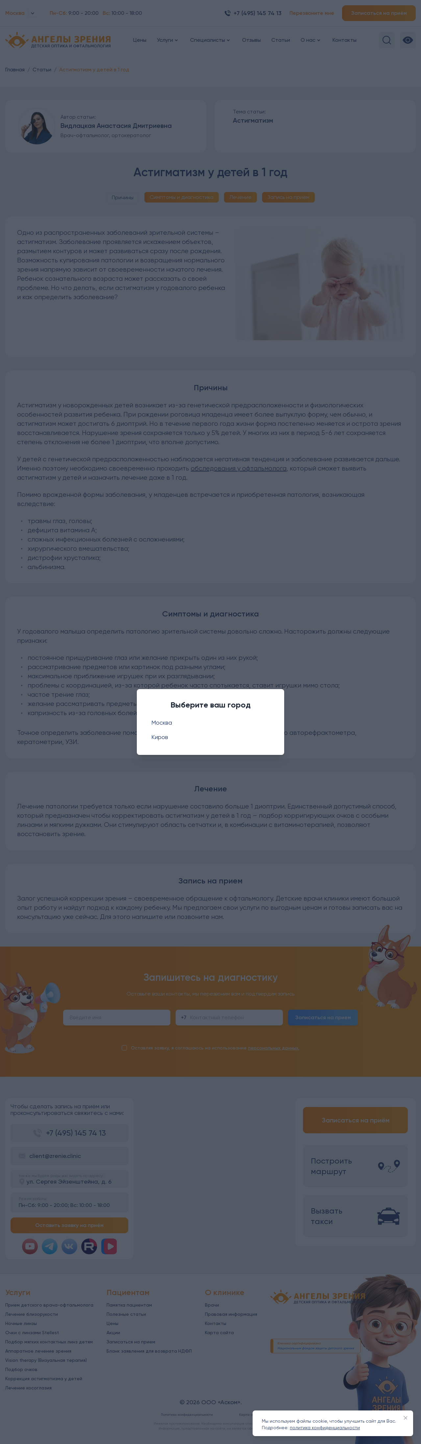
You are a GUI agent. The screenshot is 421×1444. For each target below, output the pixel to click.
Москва (161, 722)
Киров (159, 737)
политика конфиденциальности (325, 1427)
